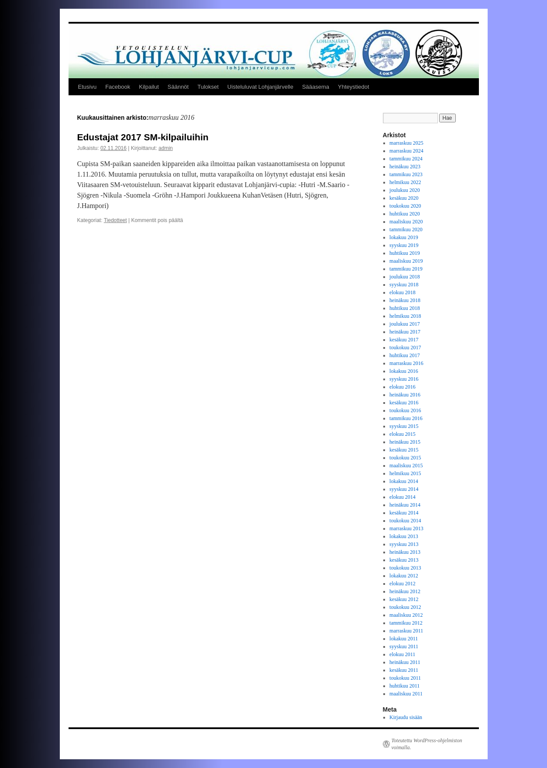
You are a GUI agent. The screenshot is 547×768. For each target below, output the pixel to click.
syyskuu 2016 (403, 379)
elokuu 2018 (402, 292)
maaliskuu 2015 (406, 465)
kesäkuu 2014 (403, 513)
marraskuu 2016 (406, 363)
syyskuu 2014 (403, 489)
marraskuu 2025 (406, 143)
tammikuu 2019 (406, 269)
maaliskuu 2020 (406, 222)
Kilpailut (149, 86)
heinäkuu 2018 (404, 300)
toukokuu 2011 (405, 678)
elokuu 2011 (402, 654)
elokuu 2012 (402, 583)
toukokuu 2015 (405, 458)
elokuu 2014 (402, 497)
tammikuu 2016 (406, 418)
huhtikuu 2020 (404, 214)
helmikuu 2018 (405, 316)
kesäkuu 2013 (403, 560)
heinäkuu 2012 (404, 591)
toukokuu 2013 (405, 568)
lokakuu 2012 (403, 576)
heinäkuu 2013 (404, 552)
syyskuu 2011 (403, 646)
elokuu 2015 (402, 434)
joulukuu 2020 (404, 190)
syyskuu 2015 (403, 426)
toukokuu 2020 (405, 206)
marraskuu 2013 (406, 528)
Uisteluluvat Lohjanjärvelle (260, 86)
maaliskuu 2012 (406, 615)
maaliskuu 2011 (406, 694)
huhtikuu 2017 (404, 355)
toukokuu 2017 (405, 347)
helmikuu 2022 (405, 182)
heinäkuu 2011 (404, 662)
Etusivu (87, 86)
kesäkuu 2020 (403, 198)
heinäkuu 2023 (404, 166)
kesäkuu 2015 (403, 450)
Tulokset (208, 86)
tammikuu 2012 (406, 623)
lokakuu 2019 (403, 237)
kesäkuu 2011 (403, 670)
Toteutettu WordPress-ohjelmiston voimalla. (427, 744)
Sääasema (315, 86)
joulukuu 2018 (404, 277)
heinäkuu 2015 (404, 442)
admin (165, 148)
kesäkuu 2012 (403, 599)
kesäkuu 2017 (403, 340)
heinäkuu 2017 (404, 332)
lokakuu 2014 (403, 481)
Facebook (117, 86)
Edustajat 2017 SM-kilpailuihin (143, 137)
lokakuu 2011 (403, 639)
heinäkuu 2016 (404, 395)
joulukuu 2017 (404, 324)
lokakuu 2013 (403, 536)
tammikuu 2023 (406, 174)
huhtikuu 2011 (404, 686)
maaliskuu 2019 (406, 261)
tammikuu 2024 (406, 159)
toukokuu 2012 (405, 607)
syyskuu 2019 (403, 245)
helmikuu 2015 (405, 473)
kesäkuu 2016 (403, 403)
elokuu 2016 (402, 387)
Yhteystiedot (353, 86)
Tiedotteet (115, 220)
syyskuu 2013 (403, 544)
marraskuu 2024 (406, 151)
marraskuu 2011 (406, 631)
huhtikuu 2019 (404, 253)
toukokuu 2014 (405, 521)
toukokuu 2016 (405, 410)
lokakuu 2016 (403, 371)
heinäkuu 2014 (404, 505)
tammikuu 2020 (406, 229)
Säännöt (178, 86)
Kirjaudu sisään (405, 717)
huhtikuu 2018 (404, 308)
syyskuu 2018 (403, 284)
